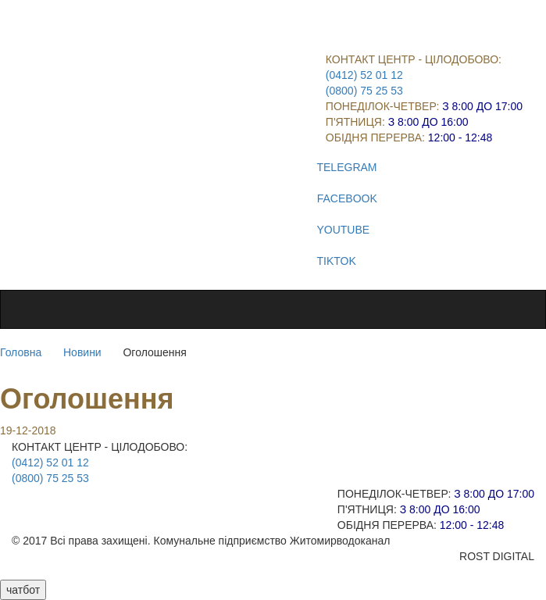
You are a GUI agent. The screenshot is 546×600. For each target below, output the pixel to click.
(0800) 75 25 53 (364, 90)
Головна (20, 352)
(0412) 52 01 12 (364, 75)
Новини (82, 352)
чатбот (23, 590)
